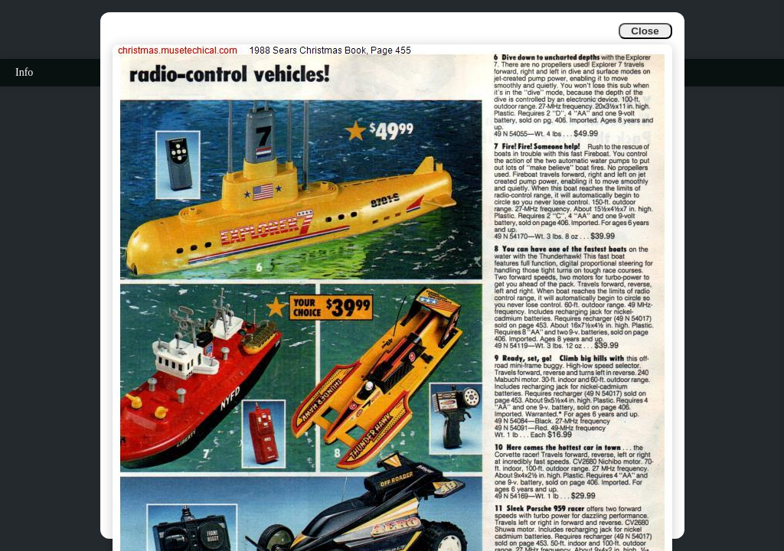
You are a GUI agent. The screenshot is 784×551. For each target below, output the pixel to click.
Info (24, 72)
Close (644, 31)
